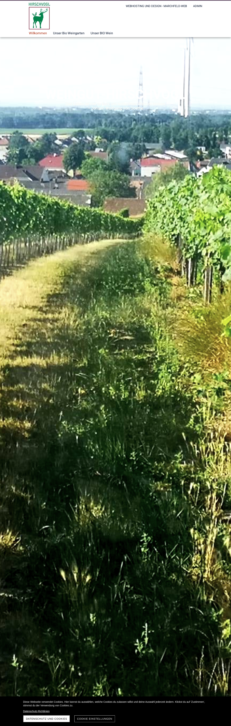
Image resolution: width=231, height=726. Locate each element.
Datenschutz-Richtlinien (36, 711)
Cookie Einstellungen (94, 718)
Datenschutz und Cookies (46, 718)
